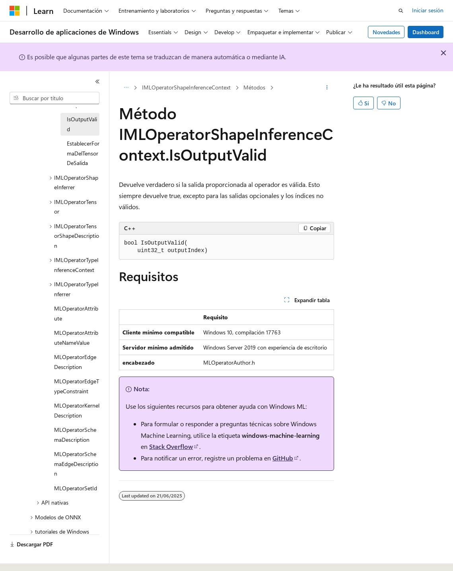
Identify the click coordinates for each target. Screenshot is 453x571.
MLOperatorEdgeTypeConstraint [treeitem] (76, 386)
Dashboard (425, 32)
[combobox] (54, 98)
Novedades (386, 32)
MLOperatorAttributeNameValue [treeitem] (76, 337)
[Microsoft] (15, 11)
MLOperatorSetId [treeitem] (75, 488)
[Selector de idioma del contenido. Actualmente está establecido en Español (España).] (38, 558)
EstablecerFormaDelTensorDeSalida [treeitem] (83, 153)
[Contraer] (97, 81)
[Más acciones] (327, 88)
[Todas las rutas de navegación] (126, 88)
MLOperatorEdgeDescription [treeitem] (75, 362)
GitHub (282, 458)
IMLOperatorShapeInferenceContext (186, 87)
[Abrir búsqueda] (401, 11)
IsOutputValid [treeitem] (82, 124)
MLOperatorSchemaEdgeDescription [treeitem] (76, 463)
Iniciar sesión (427, 10)
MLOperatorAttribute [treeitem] (76, 313)
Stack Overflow (171, 446)
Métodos (254, 87)
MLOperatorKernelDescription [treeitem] (76, 410)
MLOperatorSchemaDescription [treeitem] (75, 434)
